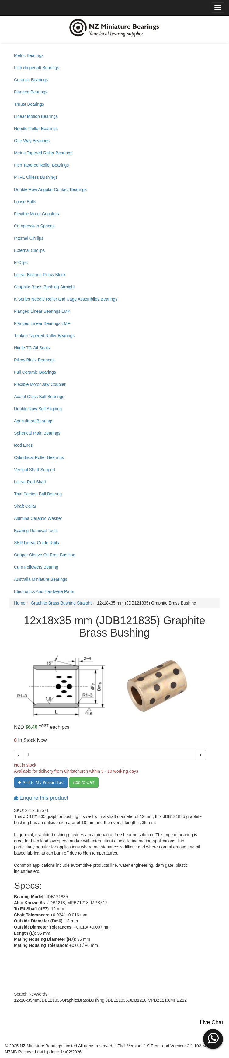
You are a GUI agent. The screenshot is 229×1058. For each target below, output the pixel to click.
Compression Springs (34, 226)
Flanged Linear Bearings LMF (42, 323)
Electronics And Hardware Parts (44, 591)
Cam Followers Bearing (36, 567)
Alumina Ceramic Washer (38, 518)
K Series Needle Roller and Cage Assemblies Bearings (65, 299)
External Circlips (29, 250)
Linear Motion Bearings (36, 116)
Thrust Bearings (29, 104)
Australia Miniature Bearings (40, 579)
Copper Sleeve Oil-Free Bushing (44, 554)
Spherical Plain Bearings (37, 433)
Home (19, 603)
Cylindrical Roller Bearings (39, 457)
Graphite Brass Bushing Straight (44, 286)
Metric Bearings (28, 55)
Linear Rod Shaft (30, 481)
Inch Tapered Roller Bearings (41, 165)
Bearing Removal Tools (36, 530)
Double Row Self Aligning (38, 408)
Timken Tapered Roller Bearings (44, 335)
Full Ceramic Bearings (35, 372)
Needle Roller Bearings (36, 128)
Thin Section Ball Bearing (38, 494)
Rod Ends (23, 445)
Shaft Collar (25, 506)
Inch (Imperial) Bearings (36, 67)
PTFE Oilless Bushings (35, 177)
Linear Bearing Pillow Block (40, 274)
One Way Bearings (32, 140)
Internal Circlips (28, 238)
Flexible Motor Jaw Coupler (40, 384)
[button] (213, 1038)
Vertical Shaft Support (34, 469)
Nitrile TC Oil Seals (32, 347)
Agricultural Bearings (33, 420)
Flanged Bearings (30, 92)
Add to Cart (84, 782)
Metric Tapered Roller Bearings (43, 152)
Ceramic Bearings (31, 79)
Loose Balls (25, 201)
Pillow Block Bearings (34, 360)
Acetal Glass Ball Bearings (39, 396)
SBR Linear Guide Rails (36, 542)
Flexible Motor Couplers (36, 213)
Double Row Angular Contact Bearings (50, 189)
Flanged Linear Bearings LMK (42, 311)
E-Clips (21, 262)
